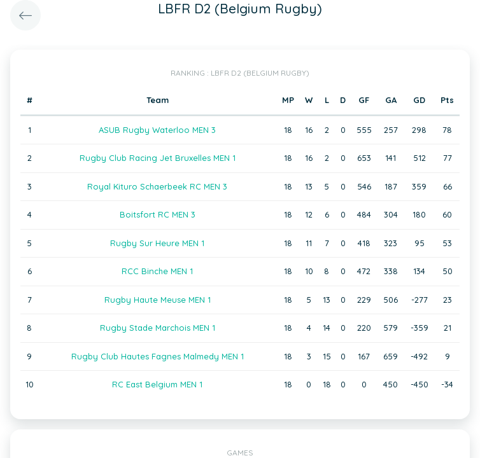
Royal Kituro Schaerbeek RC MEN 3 (157, 186)
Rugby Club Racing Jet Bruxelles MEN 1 (158, 158)
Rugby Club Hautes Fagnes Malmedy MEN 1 (157, 356)
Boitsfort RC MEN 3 (157, 214)
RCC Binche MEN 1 (157, 271)
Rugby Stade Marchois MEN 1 (157, 328)
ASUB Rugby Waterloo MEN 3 (157, 130)
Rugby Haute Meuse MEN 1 (157, 300)
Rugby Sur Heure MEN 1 (157, 243)
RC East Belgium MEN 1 (157, 384)
